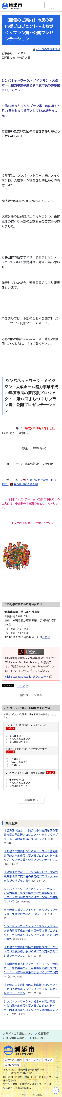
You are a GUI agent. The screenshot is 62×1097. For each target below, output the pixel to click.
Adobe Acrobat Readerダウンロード (28, 676)
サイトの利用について (19, 1033)
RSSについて (40, 1038)
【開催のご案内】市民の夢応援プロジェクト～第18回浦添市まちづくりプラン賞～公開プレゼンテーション (31, 951)
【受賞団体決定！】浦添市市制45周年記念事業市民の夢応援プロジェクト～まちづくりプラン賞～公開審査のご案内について (31, 834)
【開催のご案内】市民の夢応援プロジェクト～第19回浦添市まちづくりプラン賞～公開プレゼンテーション (31, 989)
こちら (46, 637)
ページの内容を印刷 (46, 49)
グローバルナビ (56, 5)
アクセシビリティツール (48, 5)
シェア (22, 686)
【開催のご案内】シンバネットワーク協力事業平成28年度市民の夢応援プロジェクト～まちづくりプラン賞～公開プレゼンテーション (31, 855)
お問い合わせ (12, 1065)
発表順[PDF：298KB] (26, 484)
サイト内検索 (39, 5)
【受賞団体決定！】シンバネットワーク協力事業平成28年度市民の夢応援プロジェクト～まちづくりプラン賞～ (31, 876)
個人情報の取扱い (16, 1038)
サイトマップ (33, 1060)
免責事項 (43, 1033)
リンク (48, 1060)
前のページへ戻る (31, 695)
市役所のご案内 (13, 1060)
